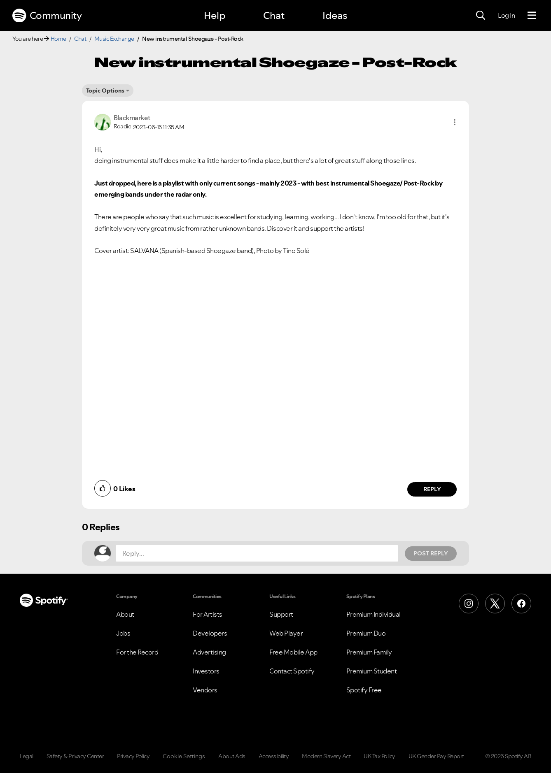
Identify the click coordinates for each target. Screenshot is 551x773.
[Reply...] (257, 553)
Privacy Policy (133, 756)
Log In (506, 15)
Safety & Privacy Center (75, 756)
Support (281, 614)
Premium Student (371, 671)
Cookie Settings (184, 756)
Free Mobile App (293, 652)
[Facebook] (521, 603)
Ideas (334, 15)
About (125, 614)
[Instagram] (469, 603)
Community (47, 16)
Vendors (205, 689)
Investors (206, 671)
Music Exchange (114, 39)
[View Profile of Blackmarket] (132, 117)
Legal (26, 756)
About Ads (231, 756)
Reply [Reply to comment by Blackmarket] (432, 489)
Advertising (209, 652)
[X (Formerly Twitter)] (495, 603)
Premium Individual (373, 614)
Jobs (123, 633)
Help (214, 15)
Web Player (286, 633)
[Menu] (532, 15)
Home (58, 39)
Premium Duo (366, 633)
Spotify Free (364, 689)
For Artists (207, 614)
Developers (210, 633)
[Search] (481, 15)
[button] (454, 122)
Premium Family (369, 652)
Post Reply (430, 553)
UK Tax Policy (379, 756)
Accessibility (274, 756)
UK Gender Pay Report (436, 756)
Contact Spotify (292, 671)
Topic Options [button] (105, 90)
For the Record (137, 652)
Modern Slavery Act (326, 756)
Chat (274, 15)
